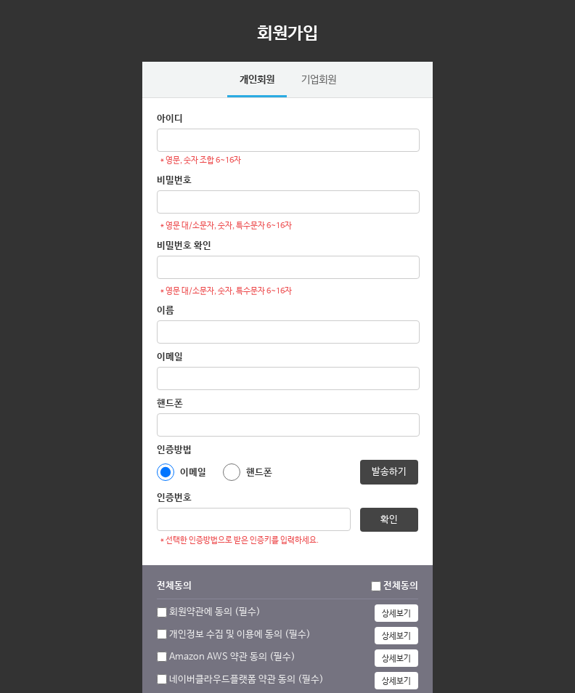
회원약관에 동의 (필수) (215, 612)
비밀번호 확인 (184, 245)
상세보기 (396, 613)
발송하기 (389, 471)
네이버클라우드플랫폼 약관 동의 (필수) (246, 679)
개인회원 (257, 80)
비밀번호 (174, 180)
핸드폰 (170, 403)
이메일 (170, 357)
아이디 (170, 118)
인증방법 (174, 450)
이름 (165, 310)
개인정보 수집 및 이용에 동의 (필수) (240, 634)
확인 (389, 519)
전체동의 (400, 585)
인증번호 (174, 498)
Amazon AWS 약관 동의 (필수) (232, 657)
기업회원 (318, 80)
